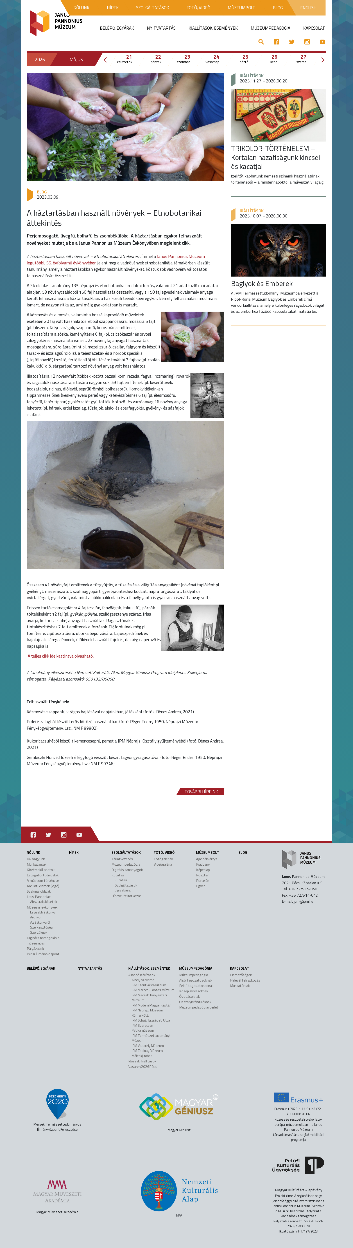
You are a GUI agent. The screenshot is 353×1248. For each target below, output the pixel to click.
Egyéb (201, 886)
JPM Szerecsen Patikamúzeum (143, 1028)
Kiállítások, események (149, 968)
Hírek (74, 852)
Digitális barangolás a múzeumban (43, 940)
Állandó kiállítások (141, 975)
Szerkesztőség (41, 927)
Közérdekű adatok (40, 869)
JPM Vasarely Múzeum (148, 1045)
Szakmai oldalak (39, 891)
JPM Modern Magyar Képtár (151, 1005)
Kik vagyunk (36, 859)
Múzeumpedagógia (125, 864)
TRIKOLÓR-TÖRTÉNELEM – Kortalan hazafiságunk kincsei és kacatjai (275, 157)
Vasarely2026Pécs (142, 1066)
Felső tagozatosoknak (196, 985)
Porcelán (202, 880)
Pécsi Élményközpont (43, 954)
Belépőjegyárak (41, 968)
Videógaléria (163, 864)
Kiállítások (252, 75)
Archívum (36, 917)
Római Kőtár (141, 1015)
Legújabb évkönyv (42, 912)
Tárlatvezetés (122, 859)
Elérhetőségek (241, 975)
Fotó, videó (164, 852)
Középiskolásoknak (193, 991)
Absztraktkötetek (43, 901)
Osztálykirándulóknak (195, 1001)
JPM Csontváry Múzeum (149, 985)
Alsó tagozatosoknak (195, 980)
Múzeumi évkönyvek (42, 907)
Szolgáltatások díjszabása (126, 888)
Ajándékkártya (206, 859)
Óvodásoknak (189, 996)
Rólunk (33, 852)
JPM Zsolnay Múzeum (147, 1050)
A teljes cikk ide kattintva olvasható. (61, 656)
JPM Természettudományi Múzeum (151, 1038)
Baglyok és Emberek (262, 283)
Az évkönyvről (40, 922)
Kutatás (117, 875)
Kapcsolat (239, 968)
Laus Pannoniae (39, 896)
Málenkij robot (142, 1055)
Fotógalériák (163, 859)
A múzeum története (43, 880)
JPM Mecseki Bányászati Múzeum (149, 998)
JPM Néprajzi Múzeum (147, 1010)
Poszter (202, 875)
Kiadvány (203, 864)
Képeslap (203, 869)
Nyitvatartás (90, 968)
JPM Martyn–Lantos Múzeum (153, 990)
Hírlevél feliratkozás (126, 895)
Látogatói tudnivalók (43, 875)
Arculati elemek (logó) (43, 886)
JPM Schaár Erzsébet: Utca (151, 1020)
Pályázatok (35, 948)
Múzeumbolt (207, 852)
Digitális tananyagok (127, 869)
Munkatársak (36, 864)
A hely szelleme (143, 979)
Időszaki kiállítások (142, 1061)
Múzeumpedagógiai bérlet (198, 1007)
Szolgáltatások (126, 852)
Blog (42, 191)
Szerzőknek (38, 932)
